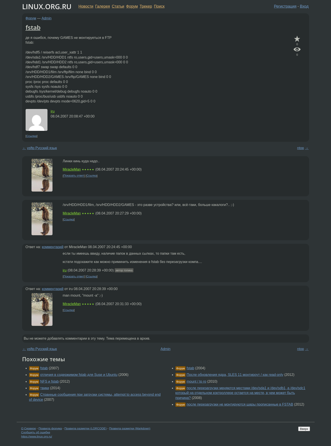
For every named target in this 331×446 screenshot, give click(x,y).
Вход (304, 6)
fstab (33, 27)
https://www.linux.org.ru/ (36, 436)
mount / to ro (196, 381)
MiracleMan (72, 169)
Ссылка (31, 136)
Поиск (159, 6)
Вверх (304, 428)
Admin (46, 18)
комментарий (52, 247)
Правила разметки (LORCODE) (85, 428)
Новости (86, 6)
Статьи (118, 6)
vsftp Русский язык (42, 148)
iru (53, 111)
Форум (132, 6)
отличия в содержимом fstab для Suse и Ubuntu (78, 375)
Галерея (102, 6)
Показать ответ (73, 175)
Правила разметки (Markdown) (129, 428)
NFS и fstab (49, 381)
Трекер (146, 6)
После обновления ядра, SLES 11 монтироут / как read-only (235, 375)
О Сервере (28, 428)
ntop (300, 148)
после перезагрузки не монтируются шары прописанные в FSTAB (240, 404)
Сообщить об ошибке (35, 432)
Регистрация (285, 6)
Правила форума (50, 428)
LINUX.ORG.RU (47, 6)
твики (44, 388)
